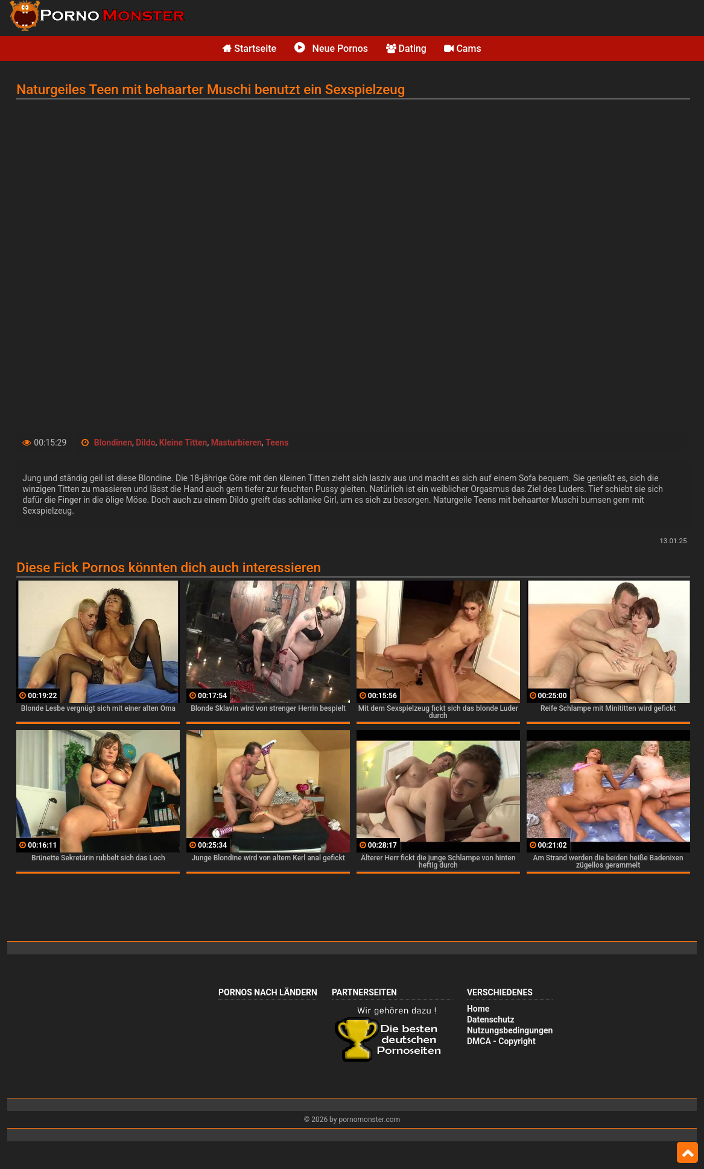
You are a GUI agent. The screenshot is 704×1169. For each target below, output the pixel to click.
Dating (406, 48)
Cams (462, 48)
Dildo (145, 442)
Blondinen (113, 442)
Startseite (249, 48)
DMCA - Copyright (501, 1041)
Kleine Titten (183, 442)
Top (687, 1152)
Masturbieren (236, 442)
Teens (276, 442)
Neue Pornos (331, 48)
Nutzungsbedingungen (510, 1030)
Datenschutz (491, 1019)
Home (478, 1008)
